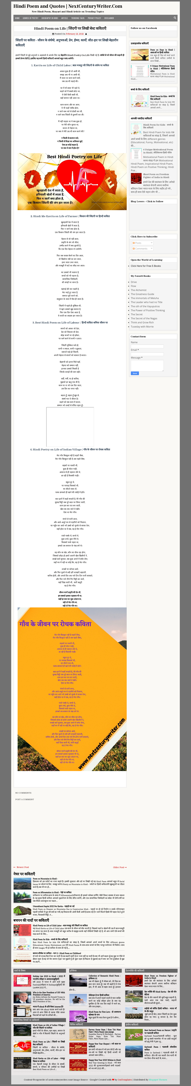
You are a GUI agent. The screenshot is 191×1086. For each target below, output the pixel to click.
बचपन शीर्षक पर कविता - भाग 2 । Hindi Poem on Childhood (57, 953)
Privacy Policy (94, 18)
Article (64, 18)
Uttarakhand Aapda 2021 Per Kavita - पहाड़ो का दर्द (53, 906)
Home (17, 18)
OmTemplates (125, 1080)
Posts (137, 243)
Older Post (118, 867)
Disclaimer (109, 18)
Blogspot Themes (158, 1080)
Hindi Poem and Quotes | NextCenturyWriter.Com (67, 6)
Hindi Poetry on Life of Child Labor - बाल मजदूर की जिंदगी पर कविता (60, 925)
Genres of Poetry (30, 18)
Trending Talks (78, 18)
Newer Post (23, 867)
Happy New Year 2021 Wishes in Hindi (105, 1060)
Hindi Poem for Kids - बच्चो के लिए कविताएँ (50, 939)
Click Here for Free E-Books (146, 266)
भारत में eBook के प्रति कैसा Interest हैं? (48, 1007)
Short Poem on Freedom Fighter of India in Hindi (156, 176)
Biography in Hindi (50, 18)
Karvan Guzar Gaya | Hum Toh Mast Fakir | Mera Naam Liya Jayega (105, 1031)
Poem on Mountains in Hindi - (45, 879)
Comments (140, 248)
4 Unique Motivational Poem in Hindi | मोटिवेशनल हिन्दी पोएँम (162, 69)
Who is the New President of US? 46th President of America (49, 993)
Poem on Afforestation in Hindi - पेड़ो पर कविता (52, 892)
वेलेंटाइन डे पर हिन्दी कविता (99, 995)
